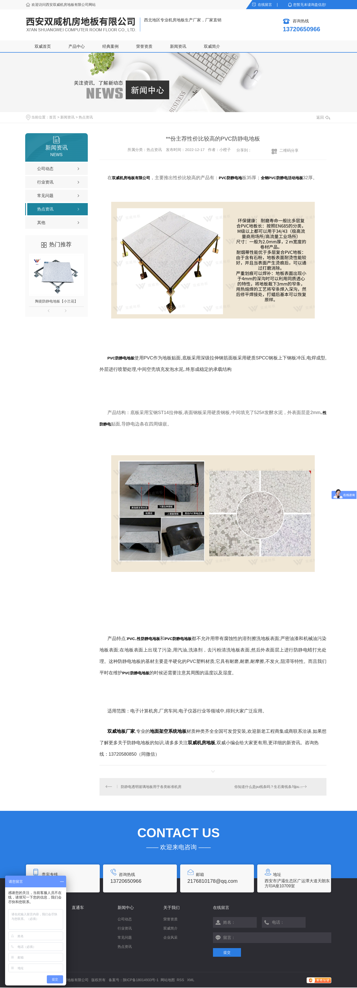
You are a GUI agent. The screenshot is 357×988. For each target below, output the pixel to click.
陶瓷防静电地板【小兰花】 (56, 301)
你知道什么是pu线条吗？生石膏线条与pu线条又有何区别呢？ (277, 787)
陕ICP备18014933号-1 (141, 980)
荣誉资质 (144, 46)
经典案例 (110, 46)
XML (190, 980)
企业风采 (170, 938)
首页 (52, 117)
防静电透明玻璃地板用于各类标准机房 (151, 787)
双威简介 (212, 46)
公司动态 (125, 920)
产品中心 (76, 46)
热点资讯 (86, 117)
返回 (323, 117)
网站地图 (168, 980)
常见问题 (125, 938)
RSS (181, 980)
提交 (227, 953)
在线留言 (265, 5)
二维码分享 (288, 150)
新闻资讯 (178, 46)
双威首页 (43, 46)
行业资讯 (125, 929)
